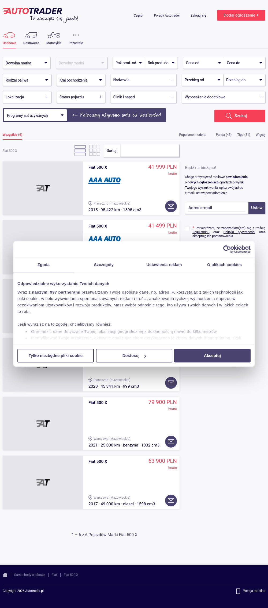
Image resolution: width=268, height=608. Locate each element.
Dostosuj (134, 355)
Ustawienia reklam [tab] (164, 264)
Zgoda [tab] (44, 264)
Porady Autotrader (167, 15)
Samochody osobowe (29, 575)
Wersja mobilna (254, 591)
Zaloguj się (199, 15)
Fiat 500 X (71, 575)
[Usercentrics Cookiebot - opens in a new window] (227, 249)
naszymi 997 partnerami (56, 292)
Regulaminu (200, 232)
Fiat (54, 575)
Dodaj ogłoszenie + (241, 15)
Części (139, 15)
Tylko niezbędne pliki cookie (56, 355)
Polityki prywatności (239, 232)
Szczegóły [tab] (104, 264)
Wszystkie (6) (12, 135)
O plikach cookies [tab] (224, 264)
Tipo (240, 135)
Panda (220, 135)
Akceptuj (212, 355)
